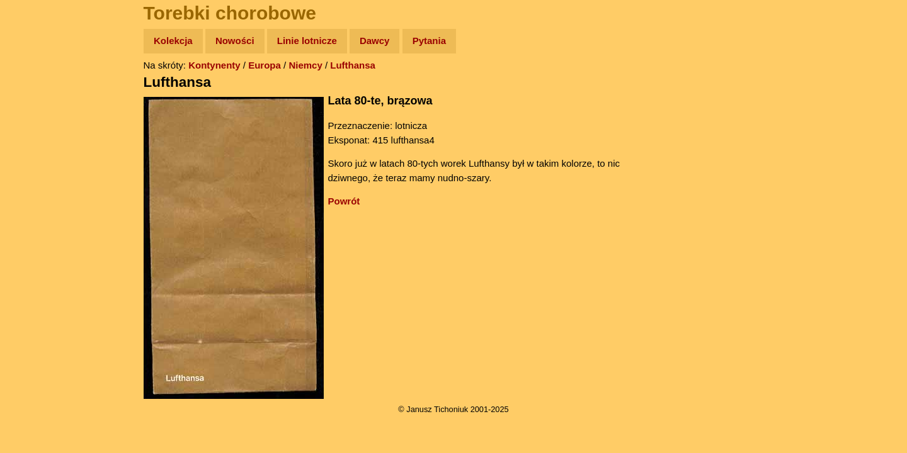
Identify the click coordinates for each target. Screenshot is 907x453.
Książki (37, 162)
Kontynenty (214, 65)
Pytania (429, 40)
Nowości (234, 40)
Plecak (36, 211)
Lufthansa (352, 65)
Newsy (36, 138)
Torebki (38, 259)
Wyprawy (42, 89)
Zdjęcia (37, 114)
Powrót (344, 201)
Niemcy (305, 65)
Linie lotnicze (307, 40)
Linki (32, 235)
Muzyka (38, 186)
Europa (264, 65)
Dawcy (375, 40)
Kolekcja (173, 40)
